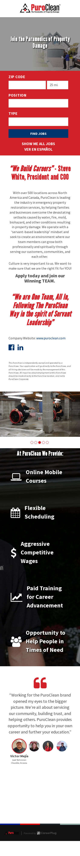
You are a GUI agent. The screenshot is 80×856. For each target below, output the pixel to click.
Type (13, 113)
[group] (40, 414)
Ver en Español (38, 149)
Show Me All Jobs (38, 143)
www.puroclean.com (50, 338)
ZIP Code (17, 76)
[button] (32, 442)
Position (17, 95)
